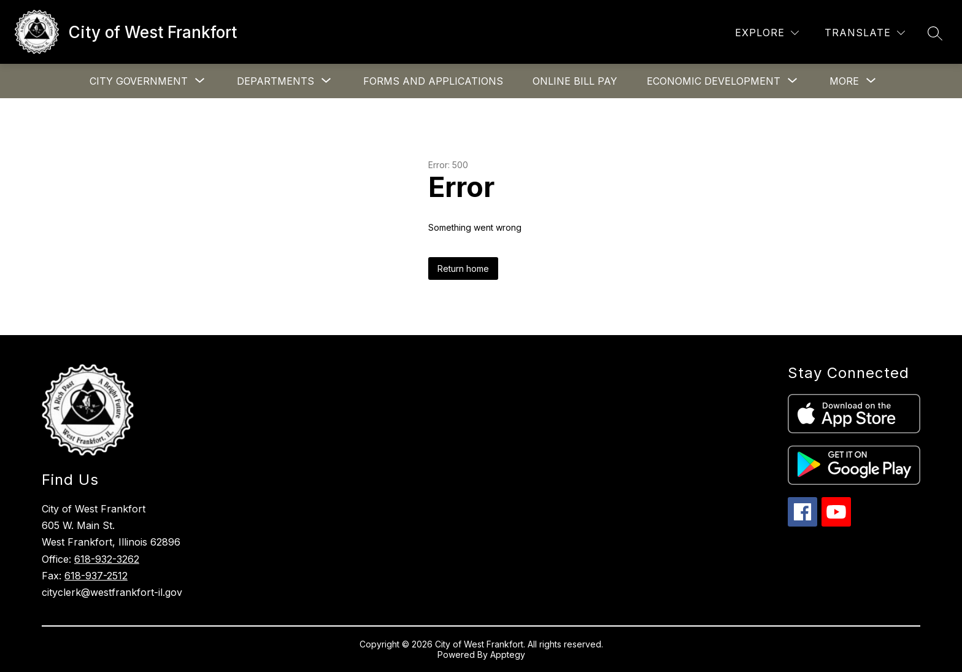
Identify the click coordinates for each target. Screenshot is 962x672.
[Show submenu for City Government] (139, 81)
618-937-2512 (96, 576)
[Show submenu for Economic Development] (713, 81)
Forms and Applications (433, 81)
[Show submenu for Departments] (275, 81)
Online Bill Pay (575, 81)
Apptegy (507, 654)
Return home (463, 268)
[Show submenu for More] (844, 81)
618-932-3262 (106, 559)
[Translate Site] (865, 33)
